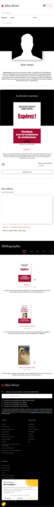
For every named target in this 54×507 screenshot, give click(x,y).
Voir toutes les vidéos (8, 192)
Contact (4, 424)
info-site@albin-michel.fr (35, 411)
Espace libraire (6, 431)
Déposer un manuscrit (8, 429)
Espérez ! (27, 149)
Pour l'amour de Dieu (27, 326)
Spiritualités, (23, 144)
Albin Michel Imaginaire (8, 453)
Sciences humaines (33, 429)
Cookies (4, 441)
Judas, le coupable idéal (27, 367)
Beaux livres (31, 439)
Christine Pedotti (23, 287)
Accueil (3, 23)
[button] (4, 504)
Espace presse (6, 434)
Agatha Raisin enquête (8, 475)
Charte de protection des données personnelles (11, 444)
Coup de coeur (6, 465)
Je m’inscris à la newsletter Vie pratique (15, 404)
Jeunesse (30, 436)
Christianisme (31, 144)
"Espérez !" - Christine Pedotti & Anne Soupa (16, 227)
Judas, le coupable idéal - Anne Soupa (14, 230)
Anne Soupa (33, 287)
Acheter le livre (27, 172)
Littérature (31, 424)
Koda (3, 473)
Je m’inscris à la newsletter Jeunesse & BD (16, 406)
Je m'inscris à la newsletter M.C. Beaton (15, 402)
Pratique (30, 434)
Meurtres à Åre (6, 468)
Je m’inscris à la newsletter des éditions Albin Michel (19, 400)
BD (29, 441)
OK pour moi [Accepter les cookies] (32, 498)
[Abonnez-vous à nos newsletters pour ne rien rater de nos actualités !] (44, 5)
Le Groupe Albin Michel (8, 448)
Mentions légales (6, 439)
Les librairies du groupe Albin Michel (11, 450)
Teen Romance (6, 470)
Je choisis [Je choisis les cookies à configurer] (20, 498)
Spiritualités (31, 431)
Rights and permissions (8, 436)
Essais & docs (32, 426)
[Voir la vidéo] (35, 280)
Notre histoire (5, 426)
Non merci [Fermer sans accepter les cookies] (8, 498)
